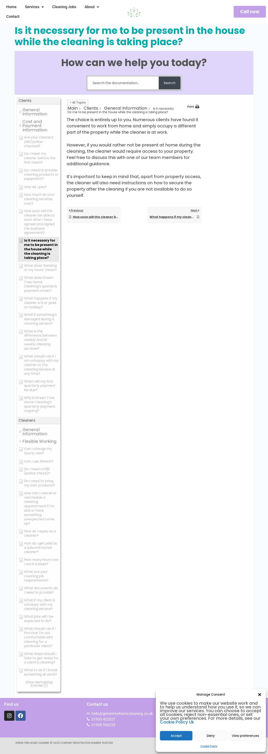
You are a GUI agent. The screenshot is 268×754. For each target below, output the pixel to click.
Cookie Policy (208, 746)
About (92, 7)
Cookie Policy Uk (177, 722)
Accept (176, 736)
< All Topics (78, 102)
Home (11, 7)
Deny (211, 736)
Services (34, 7)
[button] (260, 695)
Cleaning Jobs (64, 7)
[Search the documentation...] (123, 83)
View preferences (245, 736)
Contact (12, 16)
